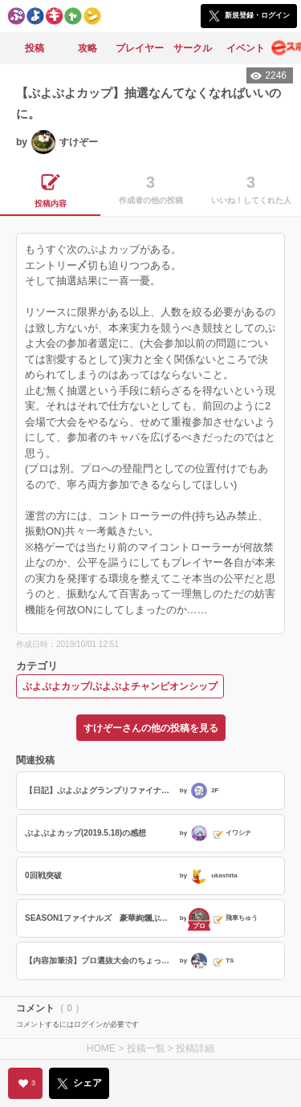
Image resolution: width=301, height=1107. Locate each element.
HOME (101, 1048)
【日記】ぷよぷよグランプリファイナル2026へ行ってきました (100, 790)
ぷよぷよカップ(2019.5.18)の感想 (85, 832)
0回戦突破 (43, 875)
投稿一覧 (146, 1048)
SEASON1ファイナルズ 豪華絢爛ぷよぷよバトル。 (100, 918)
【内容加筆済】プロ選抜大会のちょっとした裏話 (100, 960)
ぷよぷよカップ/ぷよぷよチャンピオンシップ (120, 686)
